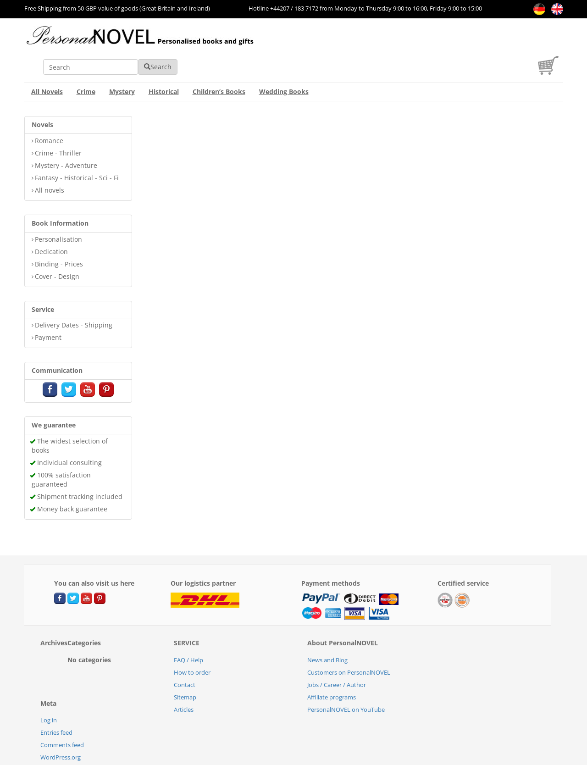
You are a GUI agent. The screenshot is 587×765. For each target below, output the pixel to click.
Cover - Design (57, 249)
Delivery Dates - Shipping (73, 298)
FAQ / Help (188, 633)
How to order (192, 645)
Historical (164, 64)
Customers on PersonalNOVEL (348, 645)
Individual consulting (69, 435)
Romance (49, 113)
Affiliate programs (331, 670)
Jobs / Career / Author (336, 658)
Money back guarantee (72, 481)
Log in (48, 693)
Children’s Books (219, 64)
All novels (49, 163)
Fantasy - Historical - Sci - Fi (77, 150)
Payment (48, 310)
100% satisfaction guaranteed (61, 452)
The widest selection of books (70, 418)
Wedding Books (284, 64)
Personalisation (58, 212)
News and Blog (327, 633)
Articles (184, 682)
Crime (86, 64)
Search (427, 39)
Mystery (122, 64)
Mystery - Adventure (66, 138)
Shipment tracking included (79, 469)
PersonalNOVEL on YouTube (346, 682)
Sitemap (185, 670)
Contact (184, 658)
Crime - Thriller (58, 126)
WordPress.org (60, 730)
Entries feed (56, 705)
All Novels (47, 64)
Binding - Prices (59, 237)
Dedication (51, 224)
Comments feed (62, 718)
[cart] (550, 45)
